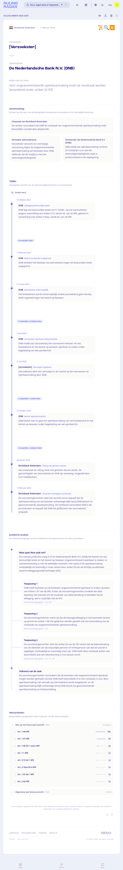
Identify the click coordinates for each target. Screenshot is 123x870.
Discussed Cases (29, 833)
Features (43, 833)
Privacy (12, 839)
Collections (14, 833)
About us (53, 833)
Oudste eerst (18, 192)
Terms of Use (22, 839)
